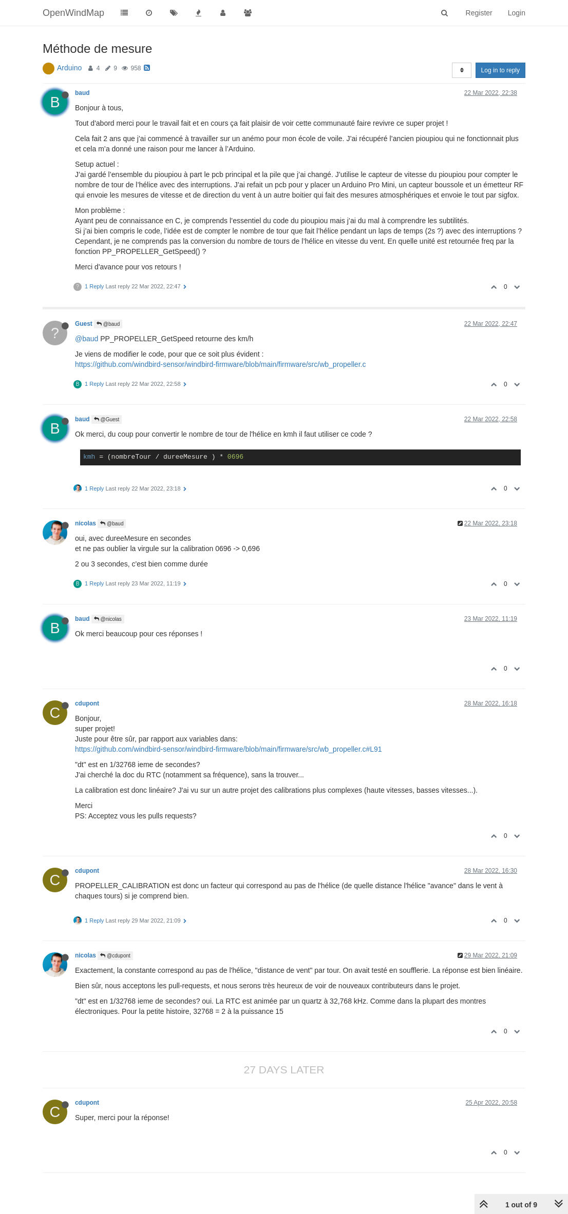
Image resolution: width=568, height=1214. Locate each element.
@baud (108, 324)
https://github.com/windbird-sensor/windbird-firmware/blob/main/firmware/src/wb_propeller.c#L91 (228, 749)
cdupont (87, 703)
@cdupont (115, 955)
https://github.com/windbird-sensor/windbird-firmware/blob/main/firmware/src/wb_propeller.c (220, 364)
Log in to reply (500, 70)
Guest (83, 323)
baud (82, 92)
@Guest (107, 419)
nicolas (85, 523)
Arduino (69, 68)
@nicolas (108, 619)
